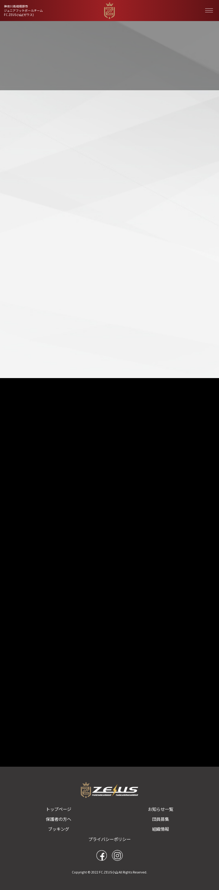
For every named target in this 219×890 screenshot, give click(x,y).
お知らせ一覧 (160, 809)
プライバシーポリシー (109, 839)
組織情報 (160, 829)
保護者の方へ (58, 819)
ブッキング (58, 829)
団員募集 (160, 819)
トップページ (58, 809)
